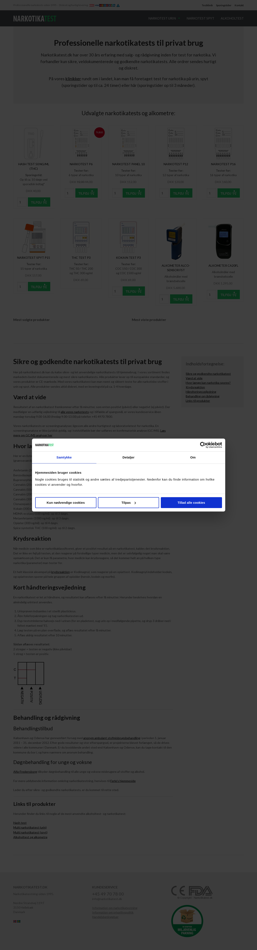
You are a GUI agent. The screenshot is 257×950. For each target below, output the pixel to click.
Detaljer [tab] (129, 457)
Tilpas (129, 502)
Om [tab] (193, 457)
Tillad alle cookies (191, 502)
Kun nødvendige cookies (66, 502)
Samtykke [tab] (64, 457)
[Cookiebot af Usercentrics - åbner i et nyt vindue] (203, 445)
